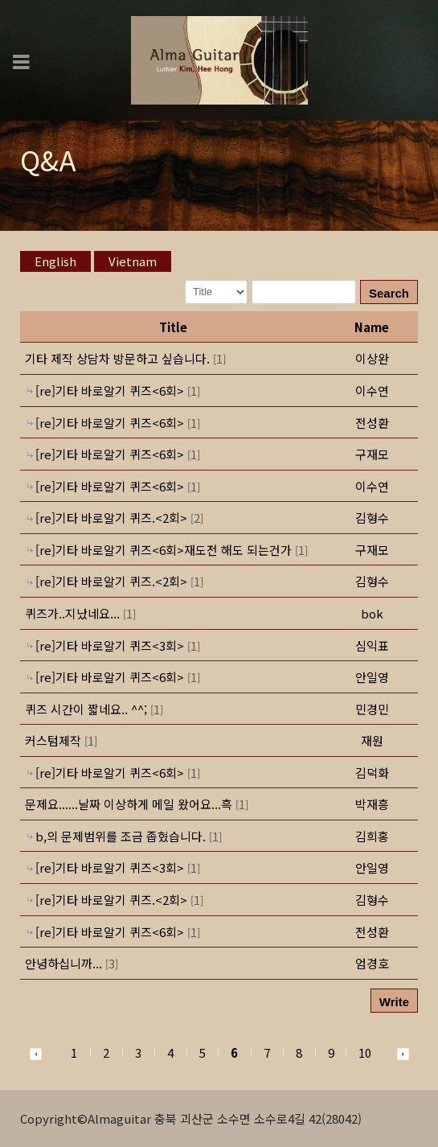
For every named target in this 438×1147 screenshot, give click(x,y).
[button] (372, 358)
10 (364, 1052)
